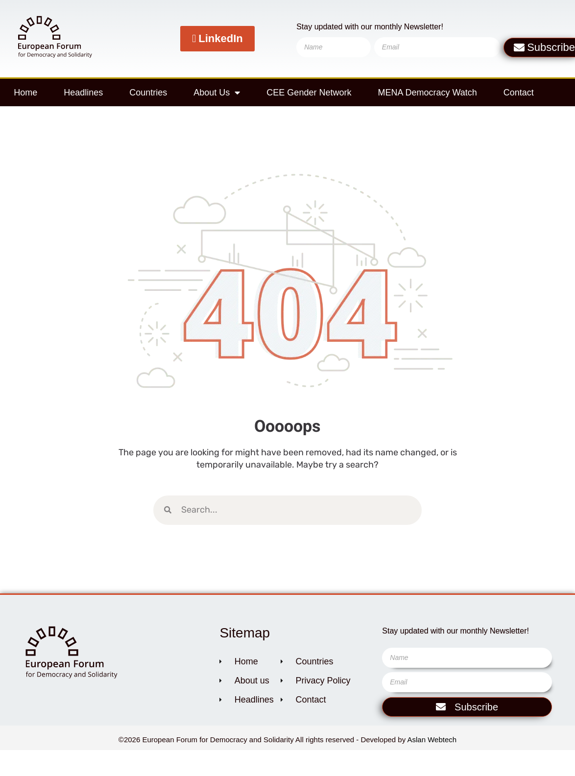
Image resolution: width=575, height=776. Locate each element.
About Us (216, 92)
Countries (148, 92)
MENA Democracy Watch (427, 92)
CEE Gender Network (308, 92)
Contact (518, 92)
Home (25, 92)
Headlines (83, 92)
